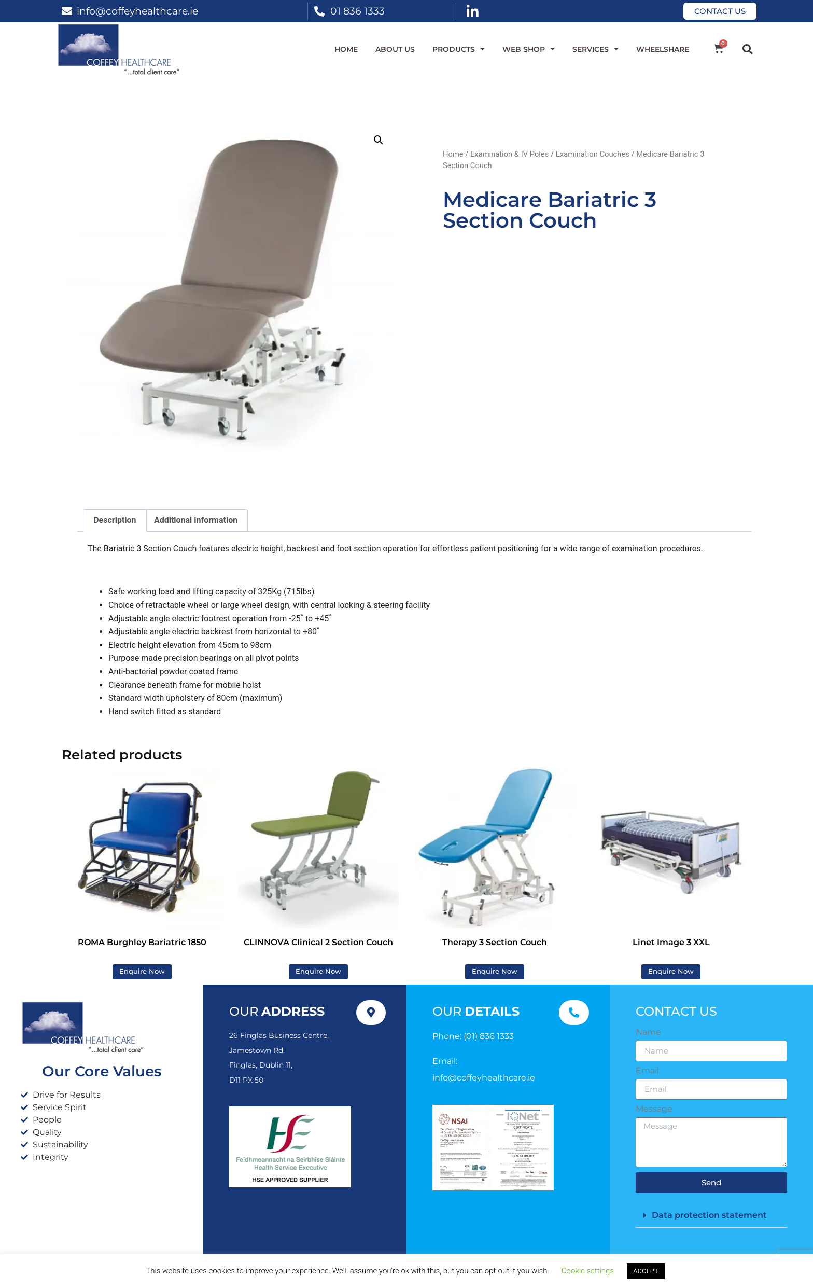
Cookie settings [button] (588, 1271)
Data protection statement (709, 1215)
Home (346, 49)
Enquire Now (142, 971)
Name (648, 1032)
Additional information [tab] (195, 520)
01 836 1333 (357, 11)
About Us (395, 49)
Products (458, 49)
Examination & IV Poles (509, 154)
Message (654, 1109)
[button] (747, 49)
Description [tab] (114, 520)
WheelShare (662, 49)
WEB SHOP (528, 49)
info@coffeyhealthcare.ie (137, 11)
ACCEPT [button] (645, 1271)
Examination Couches (592, 154)
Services (595, 49)
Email (647, 1071)
